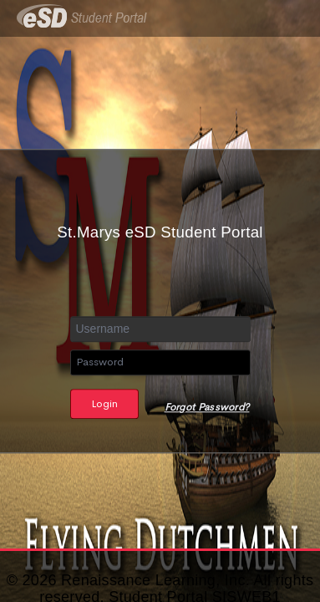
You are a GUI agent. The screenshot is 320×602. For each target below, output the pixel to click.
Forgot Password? (207, 407)
